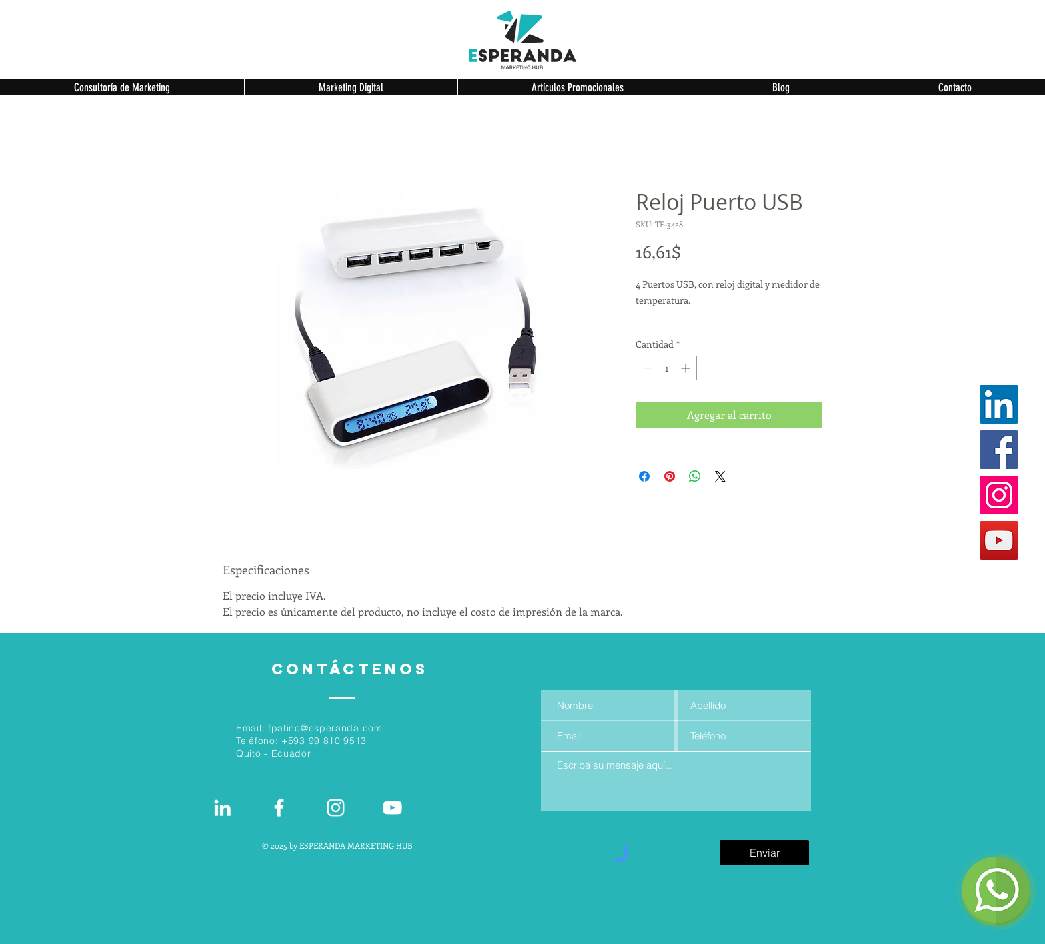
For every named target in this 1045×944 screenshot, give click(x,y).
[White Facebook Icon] (279, 807)
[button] (122, 87)
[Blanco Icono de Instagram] (335, 807)
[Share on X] (720, 476)
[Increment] (686, 368)
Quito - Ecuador (273, 753)
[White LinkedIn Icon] (222, 807)
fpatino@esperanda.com (325, 728)
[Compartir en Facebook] (644, 476)
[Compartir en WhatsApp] (695, 476)
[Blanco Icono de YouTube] (392, 807)
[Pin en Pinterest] (670, 476)
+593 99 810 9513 (324, 741)
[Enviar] (764, 852)
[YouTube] (999, 540)
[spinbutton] (666, 368)
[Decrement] (646, 368)
